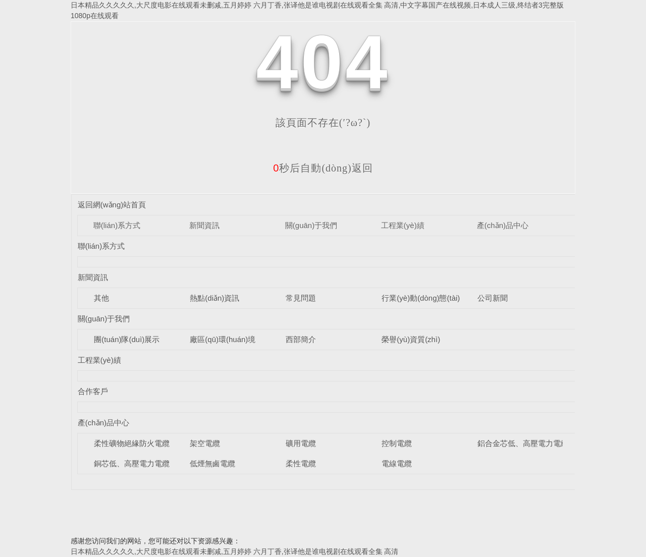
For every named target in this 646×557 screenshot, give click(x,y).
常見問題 (301, 298)
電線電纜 (397, 463)
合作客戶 (93, 391)
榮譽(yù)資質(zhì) (411, 339)
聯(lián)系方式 (116, 225)
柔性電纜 (301, 463)
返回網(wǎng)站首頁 (112, 204)
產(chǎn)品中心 (502, 225)
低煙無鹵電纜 (212, 463)
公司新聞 (492, 298)
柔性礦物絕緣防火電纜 (132, 443)
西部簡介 (301, 339)
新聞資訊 (204, 225)
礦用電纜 (301, 443)
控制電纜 (397, 443)
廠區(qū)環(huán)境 (222, 339)
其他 (101, 298)
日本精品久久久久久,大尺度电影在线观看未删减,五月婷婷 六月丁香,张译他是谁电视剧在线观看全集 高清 (234, 551)
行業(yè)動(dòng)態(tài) (421, 298)
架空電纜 (205, 443)
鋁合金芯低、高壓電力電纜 (522, 443)
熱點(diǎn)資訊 (214, 298)
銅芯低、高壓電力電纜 (132, 463)
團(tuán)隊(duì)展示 (126, 339)
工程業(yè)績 (402, 225)
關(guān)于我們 (311, 225)
